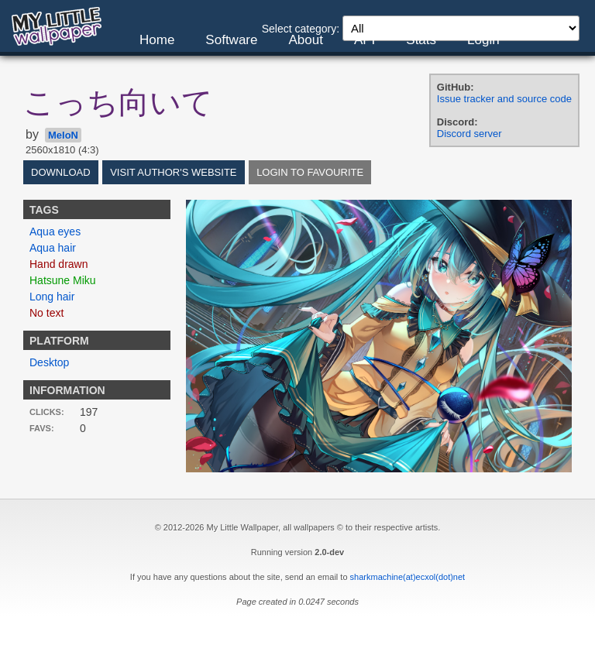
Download (61, 172)
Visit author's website (173, 172)
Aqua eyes (55, 231)
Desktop (49, 362)
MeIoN (63, 135)
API (364, 40)
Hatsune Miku (62, 280)
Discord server (469, 133)
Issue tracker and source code (504, 99)
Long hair (51, 296)
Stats (421, 40)
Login (483, 40)
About (305, 40)
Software (231, 40)
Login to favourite (309, 172)
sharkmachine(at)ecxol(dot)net (408, 577)
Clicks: (46, 412)
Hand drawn (58, 264)
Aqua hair (52, 248)
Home (156, 40)
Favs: (41, 428)
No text (46, 313)
